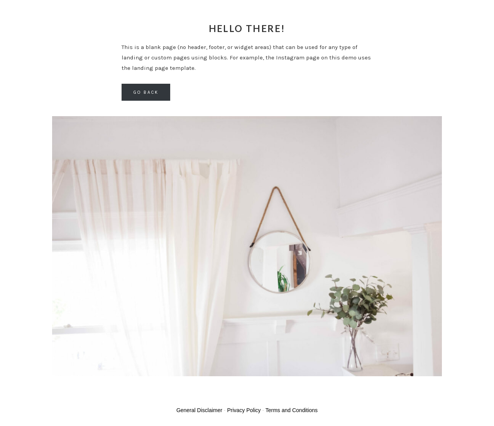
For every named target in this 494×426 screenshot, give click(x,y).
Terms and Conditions (292, 410)
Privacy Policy (244, 410)
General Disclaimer (199, 410)
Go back (146, 92)
